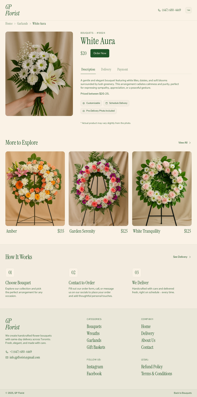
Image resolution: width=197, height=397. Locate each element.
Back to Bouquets (183, 392)
